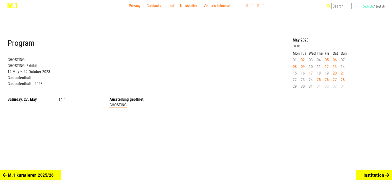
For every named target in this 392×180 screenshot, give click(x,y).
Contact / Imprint (160, 5)
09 (303, 66)
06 (335, 60)
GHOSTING (118, 104)
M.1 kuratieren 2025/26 (28, 175)
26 (327, 79)
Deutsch (367, 6)
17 (311, 73)
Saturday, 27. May (22, 99)
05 (327, 60)
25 (319, 79)
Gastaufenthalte (21, 77)
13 (335, 66)
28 (343, 79)
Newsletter (189, 5)
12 (327, 66)
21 (343, 73)
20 (335, 73)
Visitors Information (220, 5)
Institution (377, 175)
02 (303, 60)
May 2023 (300, 40)
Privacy (134, 5)
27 (335, 79)
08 (295, 66)
